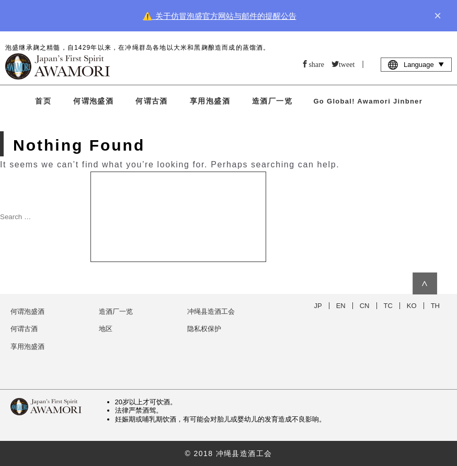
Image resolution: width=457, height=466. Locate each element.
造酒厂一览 (272, 101)
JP (318, 305)
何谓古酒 (151, 101)
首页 (43, 101)
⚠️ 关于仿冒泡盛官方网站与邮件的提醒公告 (219, 16)
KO (412, 305)
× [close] (437, 15)
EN (341, 305)
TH (435, 305)
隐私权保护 (204, 329)
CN (365, 305)
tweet (347, 63)
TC (388, 305)
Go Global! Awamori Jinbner (367, 101)
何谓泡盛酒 (93, 101)
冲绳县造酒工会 (211, 311)
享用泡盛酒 (210, 101)
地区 (105, 329)
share (316, 63)
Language (416, 64)
